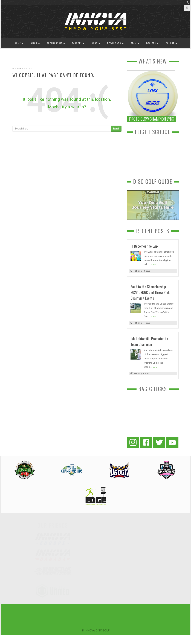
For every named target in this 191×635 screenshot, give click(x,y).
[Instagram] (133, 442)
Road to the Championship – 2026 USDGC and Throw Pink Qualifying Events (150, 292)
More (153, 264)
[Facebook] (146, 442)
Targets (77, 43)
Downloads (114, 43)
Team (134, 43)
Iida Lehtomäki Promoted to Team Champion (149, 341)
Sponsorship (54, 43)
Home (18, 43)
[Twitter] (159, 442)
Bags (94, 43)
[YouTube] (172, 442)
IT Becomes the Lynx (144, 246)
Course (170, 43)
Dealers (151, 43)
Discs (33, 43)
